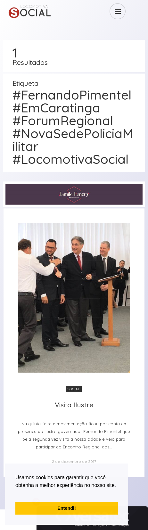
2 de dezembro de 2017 (74, 461)
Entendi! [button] (66, 508)
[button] (16, 493)
